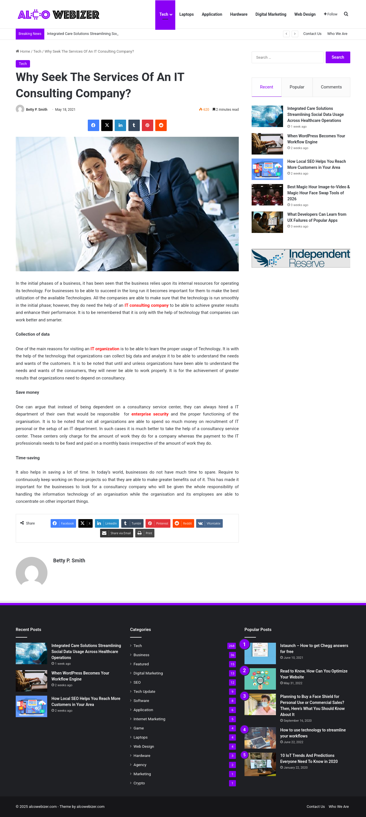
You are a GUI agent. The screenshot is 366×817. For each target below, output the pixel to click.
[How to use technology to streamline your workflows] (260, 738)
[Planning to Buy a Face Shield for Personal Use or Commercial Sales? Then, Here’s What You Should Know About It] (260, 704)
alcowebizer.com (91, 806)
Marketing (142, 773)
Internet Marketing (149, 719)
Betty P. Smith (36, 110)
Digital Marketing (271, 14)
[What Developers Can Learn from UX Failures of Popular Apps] (267, 222)
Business (141, 654)
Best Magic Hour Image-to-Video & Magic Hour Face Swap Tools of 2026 (318, 193)
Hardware (239, 14)
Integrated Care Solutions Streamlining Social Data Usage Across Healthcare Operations (315, 114)
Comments (331, 87)
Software (141, 700)
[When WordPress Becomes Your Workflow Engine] (267, 144)
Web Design (305, 14)
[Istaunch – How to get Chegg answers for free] (260, 653)
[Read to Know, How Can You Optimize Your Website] (260, 679)
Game (139, 728)
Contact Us (312, 33)
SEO (137, 682)
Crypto (139, 783)
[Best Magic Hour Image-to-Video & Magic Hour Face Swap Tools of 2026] (267, 194)
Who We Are (337, 33)
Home (23, 51)
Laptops (186, 14)
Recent (266, 87)
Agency (140, 764)
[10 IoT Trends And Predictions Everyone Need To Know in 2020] (260, 764)
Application (212, 14)
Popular (297, 87)
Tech (163, 14)
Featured (141, 664)
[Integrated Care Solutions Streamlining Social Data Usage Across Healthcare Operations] (267, 116)
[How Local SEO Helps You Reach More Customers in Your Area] (267, 169)
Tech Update (144, 691)
